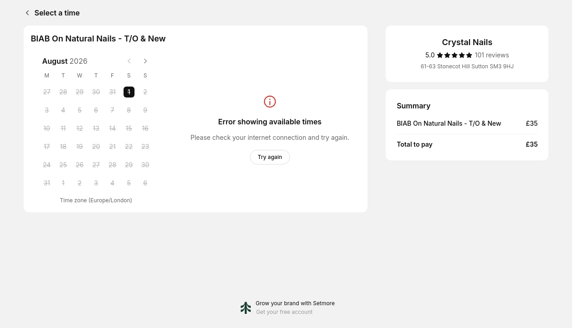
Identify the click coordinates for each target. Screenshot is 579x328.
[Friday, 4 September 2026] (112, 183)
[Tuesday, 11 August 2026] (63, 128)
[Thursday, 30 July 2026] (96, 92)
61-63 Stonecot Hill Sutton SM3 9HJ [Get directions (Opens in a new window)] (467, 66)
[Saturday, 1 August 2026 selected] (129, 92)
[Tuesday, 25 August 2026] (63, 164)
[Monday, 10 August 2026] (46, 128)
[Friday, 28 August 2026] (112, 164)
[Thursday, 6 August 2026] (96, 110)
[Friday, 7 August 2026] (112, 110)
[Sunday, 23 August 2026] (145, 146)
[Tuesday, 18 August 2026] (63, 146)
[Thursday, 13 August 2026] (96, 128)
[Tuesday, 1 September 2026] (63, 183)
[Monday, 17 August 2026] (46, 146)
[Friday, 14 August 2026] (112, 128)
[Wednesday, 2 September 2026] (79, 183)
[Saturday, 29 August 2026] (129, 164)
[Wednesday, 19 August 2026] (79, 146)
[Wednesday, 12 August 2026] (79, 128)
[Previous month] (129, 61)
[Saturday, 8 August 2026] (129, 110)
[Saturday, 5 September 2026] (129, 183)
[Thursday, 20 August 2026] (96, 146)
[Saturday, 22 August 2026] (129, 146)
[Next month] (145, 61)
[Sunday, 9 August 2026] (145, 110)
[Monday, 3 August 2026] (46, 110)
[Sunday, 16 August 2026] (145, 128)
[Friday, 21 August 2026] (112, 146)
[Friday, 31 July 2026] (112, 92)
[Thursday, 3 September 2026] (96, 183)
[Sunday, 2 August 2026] (145, 92)
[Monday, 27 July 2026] (46, 92)
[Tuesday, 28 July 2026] (63, 92)
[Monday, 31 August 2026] (46, 183)
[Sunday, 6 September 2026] (145, 183)
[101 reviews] (492, 55)
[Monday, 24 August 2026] (46, 164)
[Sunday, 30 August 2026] (145, 164)
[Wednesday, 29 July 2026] (79, 92)
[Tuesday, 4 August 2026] (63, 110)
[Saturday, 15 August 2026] (129, 128)
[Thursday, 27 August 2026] (96, 164)
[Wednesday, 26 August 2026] (79, 164)
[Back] (25, 13)
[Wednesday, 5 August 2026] (79, 110)
